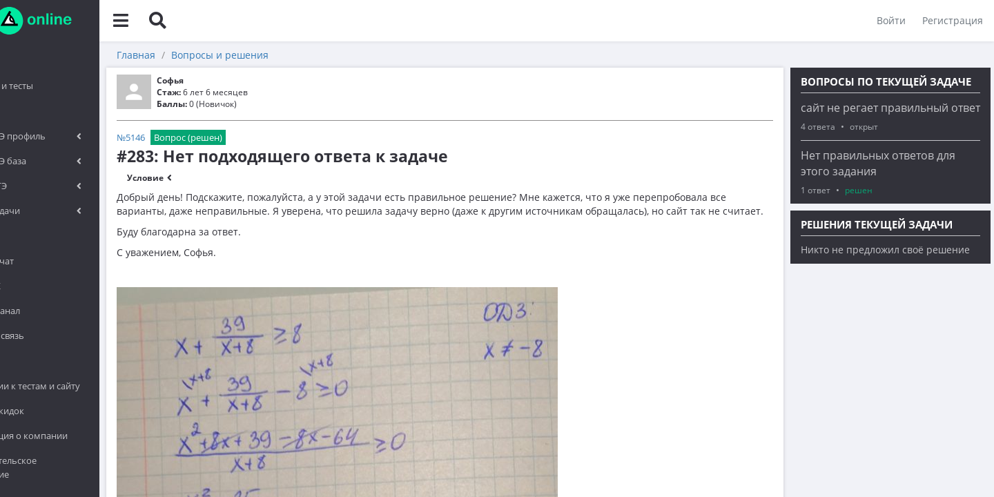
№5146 (211, 137)
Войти (888, 20)
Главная (216, 54)
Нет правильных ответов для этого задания (878, 163)
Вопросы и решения (300, 54)
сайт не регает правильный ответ (890, 107)
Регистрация (949, 20)
